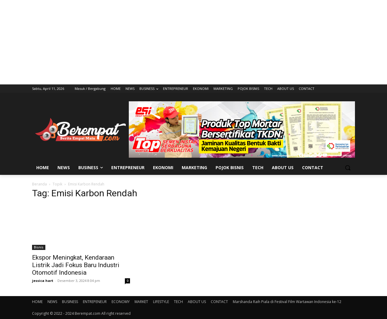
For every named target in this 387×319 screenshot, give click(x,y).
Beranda (39, 184)
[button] (347, 167)
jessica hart (42, 280)
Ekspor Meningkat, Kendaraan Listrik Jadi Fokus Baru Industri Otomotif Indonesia (75, 265)
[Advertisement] (193, 42)
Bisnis (39, 247)
